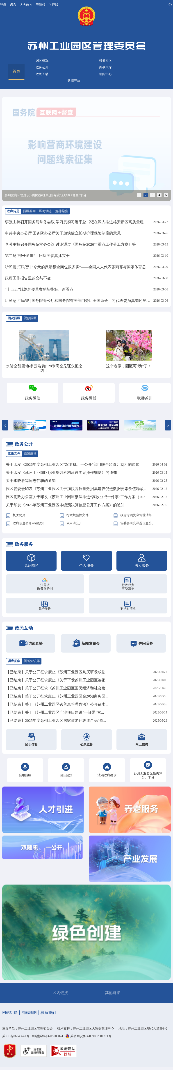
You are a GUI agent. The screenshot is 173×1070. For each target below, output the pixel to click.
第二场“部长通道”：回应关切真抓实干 (37, 256)
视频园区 (30, 318)
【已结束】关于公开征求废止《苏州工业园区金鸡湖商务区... (57, 696)
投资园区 (105, 60)
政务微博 (88, 398)
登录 (3, 5)
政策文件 (14, 453)
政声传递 (13, 211)
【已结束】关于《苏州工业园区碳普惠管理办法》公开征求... (57, 704)
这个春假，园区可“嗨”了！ (129, 366)
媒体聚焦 (61, 211)
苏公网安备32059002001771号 (90, 1036)
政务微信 (32, 398)
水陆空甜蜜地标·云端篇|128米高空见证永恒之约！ (44, 368)
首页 (16, 71)
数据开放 (74, 80)
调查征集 (14, 661)
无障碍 (40, 5)
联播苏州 (145, 398)
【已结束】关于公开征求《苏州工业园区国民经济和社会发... (57, 688)
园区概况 (42, 60)
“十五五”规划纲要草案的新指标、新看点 (39, 289)
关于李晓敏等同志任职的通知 (31, 481)
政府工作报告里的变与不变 (28, 278)
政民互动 (42, 74)
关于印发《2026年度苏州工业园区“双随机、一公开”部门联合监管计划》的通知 (72, 464)
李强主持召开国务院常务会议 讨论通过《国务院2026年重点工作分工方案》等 (70, 244)
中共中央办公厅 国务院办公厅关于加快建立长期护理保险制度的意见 (63, 233)
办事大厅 (105, 67)
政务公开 (42, 67)
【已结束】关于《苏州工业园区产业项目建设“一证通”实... (55, 712)
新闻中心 (105, 74)
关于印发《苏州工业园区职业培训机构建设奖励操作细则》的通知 (61, 472)
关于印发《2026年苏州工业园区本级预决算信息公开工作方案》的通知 (65, 505)
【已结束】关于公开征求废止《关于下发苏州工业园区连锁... (57, 680)
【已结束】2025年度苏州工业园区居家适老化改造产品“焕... (56, 720)
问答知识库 (32, 661)
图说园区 (14, 318)
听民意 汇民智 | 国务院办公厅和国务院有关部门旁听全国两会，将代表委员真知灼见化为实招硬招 (87, 301)
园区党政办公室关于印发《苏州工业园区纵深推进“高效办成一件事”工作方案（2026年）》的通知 (88, 497)
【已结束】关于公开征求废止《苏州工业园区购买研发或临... (57, 672)
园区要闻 (29, 211)
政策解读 (30, 453)
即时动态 (45, 211)
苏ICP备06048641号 (15, 1036)
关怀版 (53, 5)
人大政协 (26, 5)
